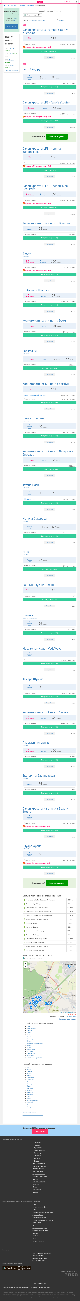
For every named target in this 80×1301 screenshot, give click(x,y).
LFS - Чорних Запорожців (42, 150)
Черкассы (30, 1092)
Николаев (30, 1082)
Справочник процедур (39, 1228)
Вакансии (35, 1233)
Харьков (29, 1071)
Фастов (29, 1045)
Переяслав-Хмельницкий (35, 1043)
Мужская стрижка (38, 1169)
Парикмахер (38, 1148)
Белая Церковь (31, 1028)
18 (40, 108)
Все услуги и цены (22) (49, 274)
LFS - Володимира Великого (45, 187)
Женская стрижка (38, 1171)
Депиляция (35, 1184)
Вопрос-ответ (36, 1223)
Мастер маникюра (39, 1150)
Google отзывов (71, 1016)
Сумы (28, 1096)
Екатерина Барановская (50, 776)
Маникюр (35, 1192)
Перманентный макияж (39, 1176)
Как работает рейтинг (39, 1217)
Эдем (44, 320)
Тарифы (34, 1209)
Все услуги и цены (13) (49, 87)
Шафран (36, 290)
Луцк (28, 1105)
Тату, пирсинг (36, 1190)
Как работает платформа (40, 1207)
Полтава (29, 1090)
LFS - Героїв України (46, 102)
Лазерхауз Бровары (48, 452)
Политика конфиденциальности (42, 1212)
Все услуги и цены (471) (49, 51)
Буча (28, 1035)
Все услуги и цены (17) (49, 503)
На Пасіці (38, 585)
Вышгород (30, 1039)
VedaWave (42, 648)
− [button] (25, 966)
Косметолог (37, 1142)
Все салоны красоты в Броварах (33, 1115)
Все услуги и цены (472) (49, 170)
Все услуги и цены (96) (49, 402)
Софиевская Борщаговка (34, 1058)
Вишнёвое (30, 1037)
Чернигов (30, 1088)
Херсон (29, 1086)
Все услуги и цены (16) (49, 793)
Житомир (30, 1094)
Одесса (29, 1069)
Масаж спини (29, 499)
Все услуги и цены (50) (49, 663)
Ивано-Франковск (32, 1101)
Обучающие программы (40, 1230)
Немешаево (30, 1056)
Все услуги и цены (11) (49, 633)
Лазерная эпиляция (38, 1182)
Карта (34, 1238)
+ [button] (25, 963)
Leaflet (60, 1012)
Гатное (29, 1060)
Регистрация (11, 26)
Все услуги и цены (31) (49, 238)
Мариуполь (30, 1107)
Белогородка (31, 1049)
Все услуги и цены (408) (49, 121)
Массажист (37, 1145)
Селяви (45, 712)
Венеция (47, 223)
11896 (14, 18)
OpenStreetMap (68, 1012)
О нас (34, 1204)
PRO (24, 25)
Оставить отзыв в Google (67, 1019)
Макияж (35, 1179)
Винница (29, 1084)
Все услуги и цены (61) (49, 335)
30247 (15, 21)
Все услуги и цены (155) (49, 469)
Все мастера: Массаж (29, 1112)
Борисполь (30, 1030)
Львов (29, 1075)
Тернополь (30, 1103)
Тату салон (37, 1158)
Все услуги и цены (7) (49, 599)
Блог (33, 1225)
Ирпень (29, 1041)
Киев (28, 1026)
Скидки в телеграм (38, 1241)
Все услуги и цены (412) (49, 207)
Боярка (29, 1033)
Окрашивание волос (38, 1174)
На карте (61, 20)
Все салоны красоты (38, 1163)
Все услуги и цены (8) (49, 569)
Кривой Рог (30, 1080)
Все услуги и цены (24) (49, 305)
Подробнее (49, 58)
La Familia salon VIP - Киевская (47, 31)
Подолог (36, 1161)
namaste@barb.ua (38, 1255)
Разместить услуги (56, 136)
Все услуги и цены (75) (49, 727)
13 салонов (32, 20)
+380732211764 (40, 1261)
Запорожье (30, 1078)
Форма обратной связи (39, 1258)
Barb (40, 2)
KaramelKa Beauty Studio (45, 810)
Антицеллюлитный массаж (35, 395)
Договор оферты (37, 1215)
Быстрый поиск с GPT (32, 15)
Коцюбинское (31, 1053)
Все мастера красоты (39, 1166)
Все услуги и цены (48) (49, 696)
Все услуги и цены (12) (49, 536)
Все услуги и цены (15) (49, 436)
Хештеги (35, 1236)
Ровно (29, 1098)
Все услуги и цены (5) (49, 368)
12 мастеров (41, 20)
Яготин (29, 1047)
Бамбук (46, 384)
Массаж (34, 1187)
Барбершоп (37, 1156)
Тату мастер (37, 1153)
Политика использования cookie (42, 1220)
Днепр (29, 1073)
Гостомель (30, 1051)
